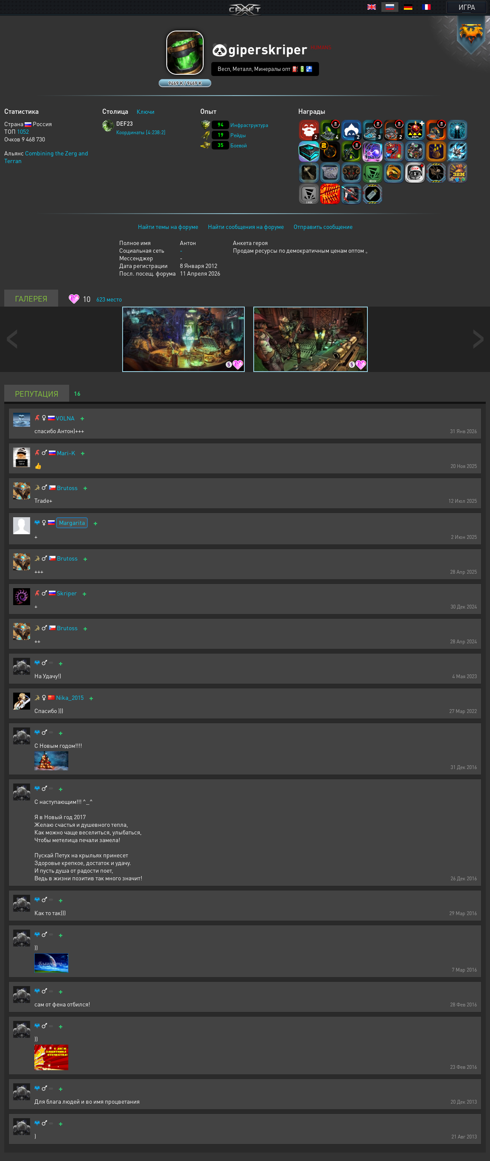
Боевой (238, 145)
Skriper (67, 593)
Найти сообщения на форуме (246, 226)
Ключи (145, 111)
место (109, 299)
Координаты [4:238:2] (140, 132)
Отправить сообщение (323, 226)
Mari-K (66, 453)
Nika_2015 (70, 697)
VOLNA (65, 418)
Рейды (238, 135)
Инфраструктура (249, 125)
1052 (23, 131)
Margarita (72, 522)
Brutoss (67, 487)
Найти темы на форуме (168, 226)
